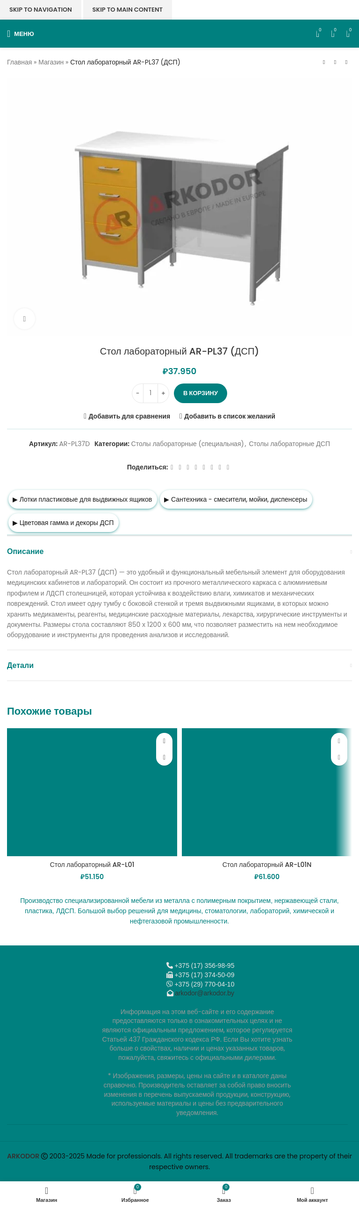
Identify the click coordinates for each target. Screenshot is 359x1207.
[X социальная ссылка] (180, 467)
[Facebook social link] (172, 467)
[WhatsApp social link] (204, 467)
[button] (164, 757)
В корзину (200, 393)
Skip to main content (128, 9)
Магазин (51, 62)
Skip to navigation (40, 9)
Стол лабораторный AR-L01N (267, 864)
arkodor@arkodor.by (204, 993)
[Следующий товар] (346, 62)
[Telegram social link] (220, 467)
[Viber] (228, 467)
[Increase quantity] (163, 393)
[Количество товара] (151, 393)
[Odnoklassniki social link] (196, 467)
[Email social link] (188, 467)
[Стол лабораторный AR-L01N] (267, 792)
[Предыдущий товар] (324, 62)
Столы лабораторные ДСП (289, 443)
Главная (19, 62)
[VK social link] (212, 467)
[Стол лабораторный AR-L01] (92, 792)
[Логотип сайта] (180, 33)
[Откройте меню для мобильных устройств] (20, 33)
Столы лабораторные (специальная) (187, 443)
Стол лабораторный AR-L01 (92, 864)
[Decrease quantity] (138, 393)
